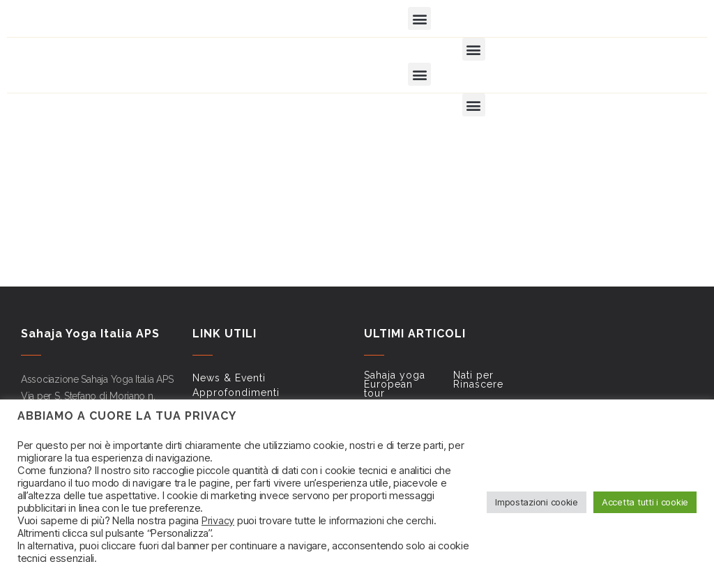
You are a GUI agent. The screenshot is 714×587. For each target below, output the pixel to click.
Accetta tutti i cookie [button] (645, 502)
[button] (419, 18)
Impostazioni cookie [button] (536, 502)
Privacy (218, 520)
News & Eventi (229, 377)
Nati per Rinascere (478, 379)
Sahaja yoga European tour (394, 384)
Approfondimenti (236, 392)
